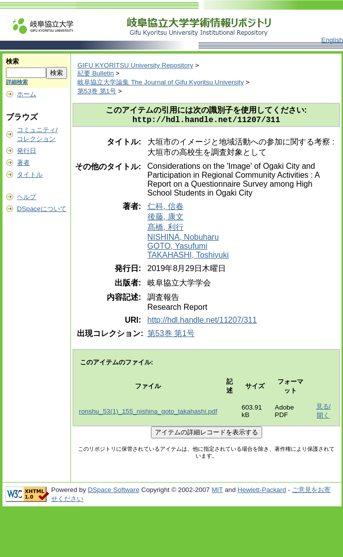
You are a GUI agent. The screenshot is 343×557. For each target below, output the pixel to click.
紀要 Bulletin (95, 73)
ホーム (26, 94)
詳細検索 (17, 82)
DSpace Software (113, 491)
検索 (12, 61)
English (332, 40)
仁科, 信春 (165, 208)
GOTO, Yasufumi (177, 248)
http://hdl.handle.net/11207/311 (202, 322)
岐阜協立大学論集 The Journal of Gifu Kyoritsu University (160, 82)
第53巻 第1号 (96, 91)
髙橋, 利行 (165, 229)
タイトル (30, 174)
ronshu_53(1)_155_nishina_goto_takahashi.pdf (148, 413)
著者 (23, 162)
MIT (217, 491)
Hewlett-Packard (262, 491)
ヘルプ (26, 197)
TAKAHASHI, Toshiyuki (188, 257)
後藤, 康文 (165, 218)
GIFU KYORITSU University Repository (135, 65)
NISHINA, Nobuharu (183, 239)
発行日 (26, 150)
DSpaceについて (41, 208)
